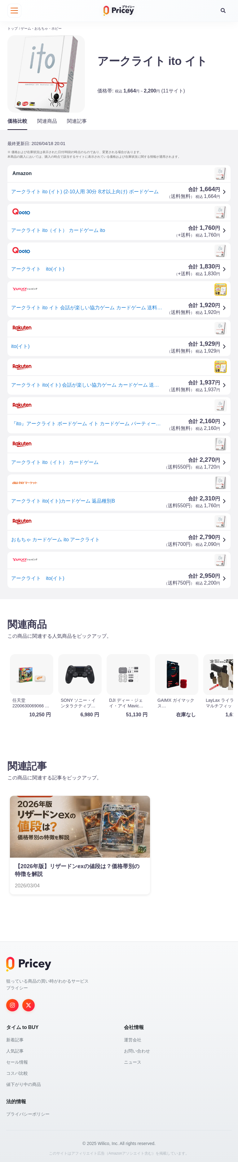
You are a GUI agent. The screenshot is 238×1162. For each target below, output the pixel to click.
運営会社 (132, 1038)
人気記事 (15, 1049)
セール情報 (17, 1060)
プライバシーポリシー (28, 1112)
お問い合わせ (137, 1049)
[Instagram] (12, 1003)
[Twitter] (28, 1003)
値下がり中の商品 (23, 1082)
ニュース (132, 1060)
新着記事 (15, 1038)
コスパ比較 (17, 1071)
